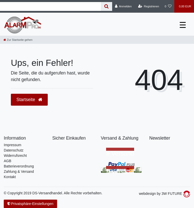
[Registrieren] (148, 6)
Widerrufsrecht (15, 156)
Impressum (12, 145)
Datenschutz (13, 150)
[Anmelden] (123, 6)
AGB (7, 161)
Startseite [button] (29, 99)
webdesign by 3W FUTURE (164, 194)
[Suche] (106, 6)
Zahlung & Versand (19, 171)
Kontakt (10, 177)
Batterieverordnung (19, 166)
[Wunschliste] (168, 6)
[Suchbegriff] (50, 6)
